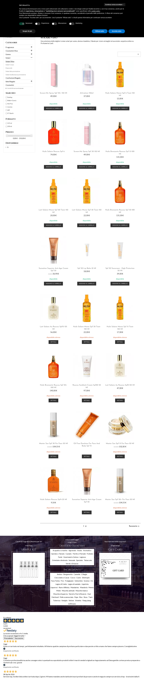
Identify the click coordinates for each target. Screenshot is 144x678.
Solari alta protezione (13, 71)
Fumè (60, 417)
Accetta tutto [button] (116, 31)
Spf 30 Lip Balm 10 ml (102, 196)
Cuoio (78, 437)
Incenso (87, 441)
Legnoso (83, 417)
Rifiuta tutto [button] (99, 31)
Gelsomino (79, 441)
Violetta (78, 460)
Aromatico (87, 410)
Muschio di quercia (60, 454)
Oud (89, 454)
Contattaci (30, 667)
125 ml (9, 123)
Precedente (8, 498)
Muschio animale (68, 450)
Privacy (29, 669)
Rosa (85, 457)
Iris (92, 441)
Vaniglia (64, 460)
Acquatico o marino (60, 410)
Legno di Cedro (61, 444)
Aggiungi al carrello (50, 103)
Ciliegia (84, 434)
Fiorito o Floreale (79, 413)
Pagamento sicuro (33, 664)
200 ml (9, 126)
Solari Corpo (10, 65)
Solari (8, 58)
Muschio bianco (82, 450)
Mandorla (83, 447)
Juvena (9, 107)
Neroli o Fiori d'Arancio (77, 454)
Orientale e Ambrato (60, 420)
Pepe (76, 457)
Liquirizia (85, 444)
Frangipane (69, 441)
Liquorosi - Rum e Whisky (60, 447)
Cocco (72, 437)
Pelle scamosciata (66, 457)
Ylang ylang (86, 460)
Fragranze (10, 47)
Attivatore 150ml (76, 88)
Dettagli (50, 265)
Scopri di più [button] (27, 31)
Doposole (9, 68)
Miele (58, 450)
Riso (81, 457)
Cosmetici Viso (12, 51)
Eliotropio (86, 437)
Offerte (6, 653)
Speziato (79, 420)
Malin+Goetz (11, 100)
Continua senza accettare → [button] (114, 4)
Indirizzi (52, 661)
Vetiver (71, 460)
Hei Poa (10, 104)
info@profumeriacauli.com (129, 666)
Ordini (52, 655)
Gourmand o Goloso (71, 417)
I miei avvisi (54, 667)
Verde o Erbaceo (72, 423)
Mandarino (75, 447)
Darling (9, 97)
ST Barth (10, 113)
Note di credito (55, 658)
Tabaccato (88, 420)
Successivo (134, 386)
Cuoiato (69, 413)
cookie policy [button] (95, 11)
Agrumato (72, 410)
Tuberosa (56, 460)
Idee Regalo (10, 81)
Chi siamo (30, 661)
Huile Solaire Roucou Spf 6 (129, 88)
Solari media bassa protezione (16, 75)
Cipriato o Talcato (58, 413)
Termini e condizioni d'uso (35, 658)
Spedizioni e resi (32, 655)
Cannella (77, 434)
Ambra (59, 434)
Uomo (8, 54)
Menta (91, 447)
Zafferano (72, 464)
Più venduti (7, 659)
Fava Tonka (55, 441)
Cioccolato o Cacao (61, 437)
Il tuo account (58, 649)
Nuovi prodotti (8, 656)
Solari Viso (10, 61)
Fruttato (90, 413)
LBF (8, 110)
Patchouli (55, 457)
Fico (62, 441)
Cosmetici (10, 85)
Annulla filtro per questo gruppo (15, 88)
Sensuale (72, 420)
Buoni (52, 664)
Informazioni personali (57, 653)
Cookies (29, 672)
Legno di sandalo (74, 444)
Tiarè (90, 457)
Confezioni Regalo (13, 78)
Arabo (79, 410)
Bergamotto (68, 434)
